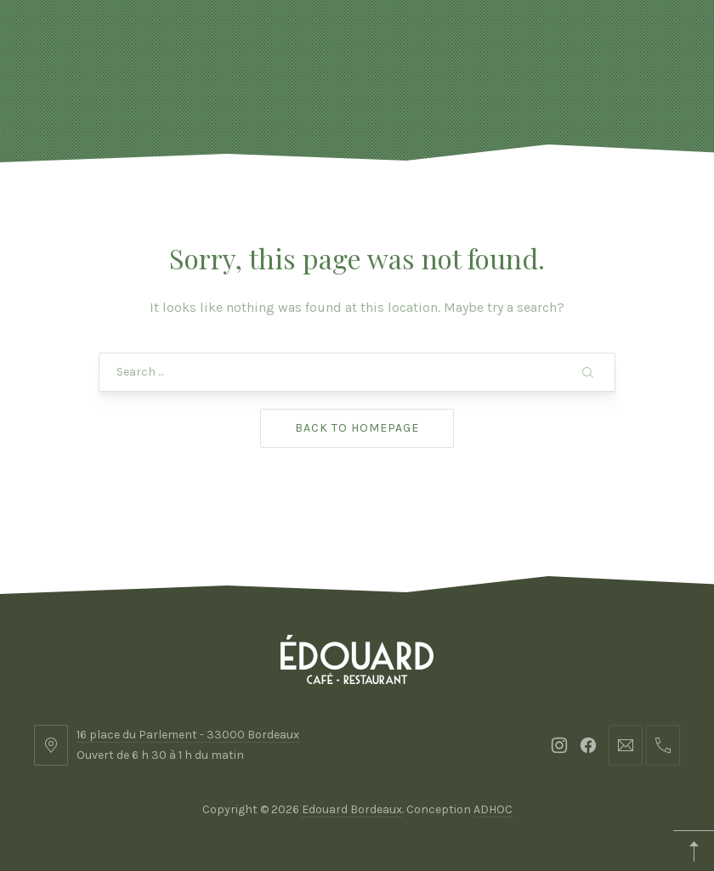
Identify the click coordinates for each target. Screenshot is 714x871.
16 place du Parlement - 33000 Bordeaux (187, 734)
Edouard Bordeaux (352, 809)
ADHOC (493, 809)
